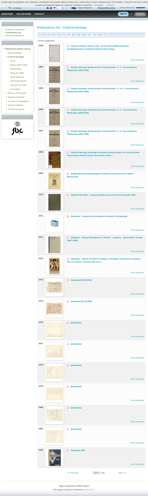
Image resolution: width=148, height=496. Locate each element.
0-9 (40, 35)
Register (140, 14)
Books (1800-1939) (18, 65)
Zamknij (110, 5)
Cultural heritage (16, 57)
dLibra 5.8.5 (88, 489)
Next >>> (123, 473)
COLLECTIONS (23, 14)
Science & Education (17, 93)
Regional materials (16, 97)
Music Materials (17, 77)
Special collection (15, 105)
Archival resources (16, 109)
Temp (12, 61)
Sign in (123, 14)
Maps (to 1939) (17, 73)
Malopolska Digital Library (18, 49)
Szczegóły (98, 5)
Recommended (14, 53)
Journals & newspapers (18, 101)
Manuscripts (15, 69)
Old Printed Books (18, 81)
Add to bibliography (137, 60)
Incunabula (15, 89)
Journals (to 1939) (18, 85)
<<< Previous (73, 473)
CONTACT (39, 14)
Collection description (15, 29)
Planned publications (15, 35)
